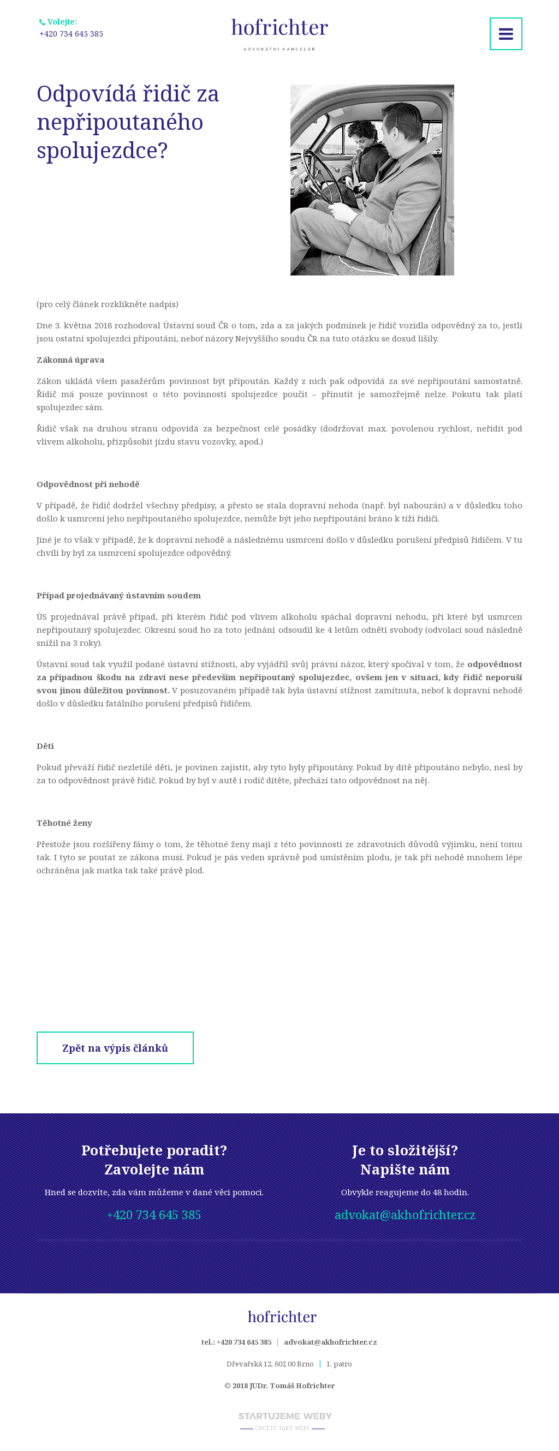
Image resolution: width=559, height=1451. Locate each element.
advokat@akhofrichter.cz (405, 1214)
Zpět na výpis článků (115, 1047)
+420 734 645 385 (39, 33)
